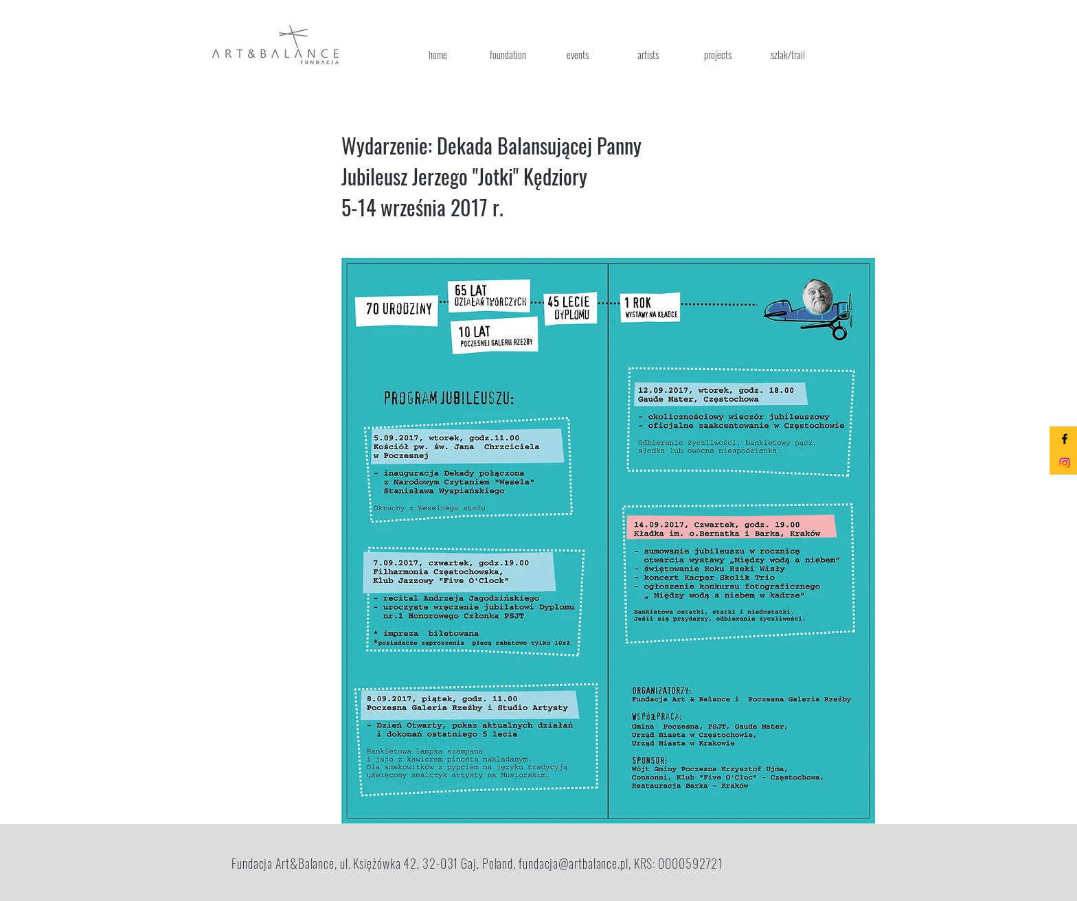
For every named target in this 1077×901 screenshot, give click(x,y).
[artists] (648, 54)
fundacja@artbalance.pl (573, 863)
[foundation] (508, 54)
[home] (438, 54)
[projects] (718, 54)
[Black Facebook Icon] (1065, 439)
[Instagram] (1065, 463)
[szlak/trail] (788, 54)
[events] (578, 54)
